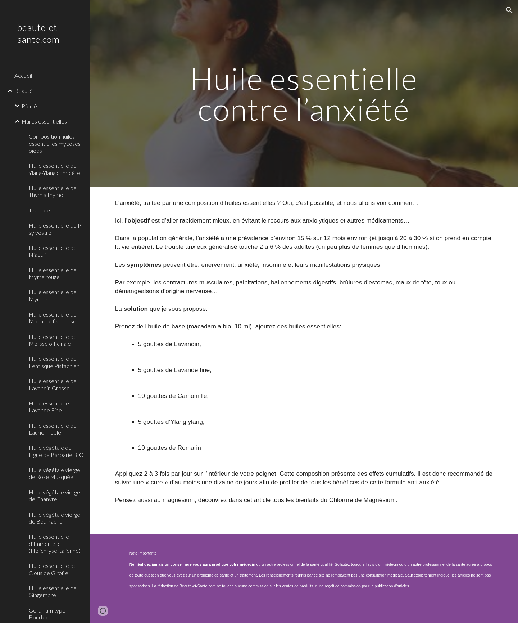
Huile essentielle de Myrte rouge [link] (53, 273)
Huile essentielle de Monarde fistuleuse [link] (53, 317)
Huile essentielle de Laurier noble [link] (53, 429)
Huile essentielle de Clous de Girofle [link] (53, 569)
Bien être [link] (33, 106)
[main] (304, 93)
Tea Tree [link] (39, 210)
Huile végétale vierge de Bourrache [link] (54, 518)
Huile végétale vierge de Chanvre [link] (54, 495)
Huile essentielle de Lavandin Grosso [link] (53, 384)
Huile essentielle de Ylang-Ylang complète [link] (54, 169)
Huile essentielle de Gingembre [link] (53, 591)
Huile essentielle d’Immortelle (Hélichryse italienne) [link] (55, 543)
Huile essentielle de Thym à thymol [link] (53, 191)
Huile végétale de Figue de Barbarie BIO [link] (56, 451)
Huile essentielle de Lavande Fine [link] (53, 406)
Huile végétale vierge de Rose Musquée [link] (54, 473)
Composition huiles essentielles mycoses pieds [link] (55, 143)
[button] (509, 10)
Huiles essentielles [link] (44, 121)
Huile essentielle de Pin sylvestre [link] (57, 229)
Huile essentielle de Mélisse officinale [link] (53, 340)
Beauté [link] (23, 90)
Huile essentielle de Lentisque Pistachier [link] (54, 362)
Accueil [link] (23, 75)
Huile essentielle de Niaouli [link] (53, 251)
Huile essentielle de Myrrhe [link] (53, 295)
